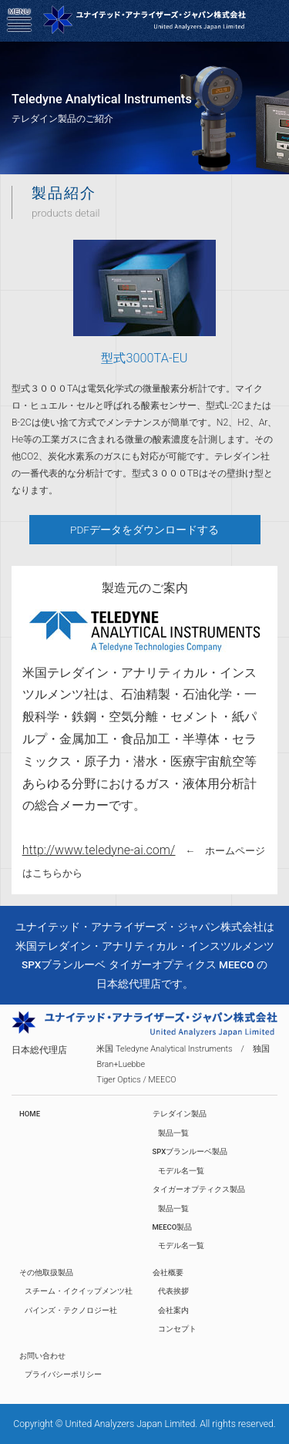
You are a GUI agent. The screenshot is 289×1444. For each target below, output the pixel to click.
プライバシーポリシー (63, 1374)
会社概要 (168, 1272)
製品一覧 (173, 1133)
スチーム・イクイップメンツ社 (79, 1291)
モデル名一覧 (181, 1170)
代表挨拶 (173, 1291)
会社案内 (173, 1310)
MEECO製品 (173, 1227)
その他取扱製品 (46, 1272)
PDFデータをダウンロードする (144, 529)
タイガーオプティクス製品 (199, 1189)
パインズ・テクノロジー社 (71, 1310)
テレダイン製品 (180, 1113)
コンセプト (177, 1329)
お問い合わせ (42, 1355)
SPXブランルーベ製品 (190, 1151)
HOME (29, 1113)
